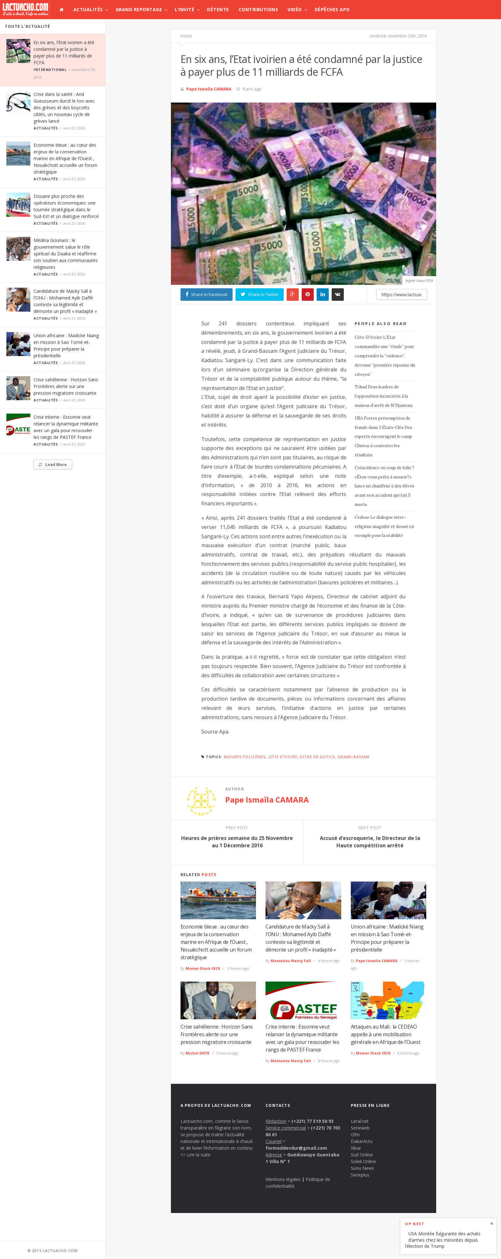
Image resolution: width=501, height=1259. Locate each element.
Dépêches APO (332, 9)
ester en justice (317, 756)
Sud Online (362, 1155)
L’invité (184, 9)
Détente (218, 9)
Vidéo (295, 9)
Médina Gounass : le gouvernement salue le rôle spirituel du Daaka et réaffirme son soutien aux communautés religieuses (66, 253)
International (50, 69)
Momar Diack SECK (203, 968)
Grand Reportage (139, 9)
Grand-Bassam (353, 756)
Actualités (88, 9)
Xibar (356, 1148)
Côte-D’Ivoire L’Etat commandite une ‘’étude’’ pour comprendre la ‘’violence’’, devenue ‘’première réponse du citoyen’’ (385, 356)
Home (186, 36)
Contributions (258, 9)
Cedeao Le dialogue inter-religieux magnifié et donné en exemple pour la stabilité (384, 527)
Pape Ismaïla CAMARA (208, 89)
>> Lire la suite (196, 1155)
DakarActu (362, 1141)
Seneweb (360, 1128)
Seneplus (360, 1175)
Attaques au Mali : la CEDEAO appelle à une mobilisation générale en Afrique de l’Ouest (385, 1034)
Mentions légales (283, 1179)
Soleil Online (363, 1161)
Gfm (355, 1134)
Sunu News (362, 1168)
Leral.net (360, 1121)
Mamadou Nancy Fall (291, 960)
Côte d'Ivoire (282, 756)
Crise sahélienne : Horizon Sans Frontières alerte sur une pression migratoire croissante (66, 386)
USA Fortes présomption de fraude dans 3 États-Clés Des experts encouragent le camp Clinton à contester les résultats (383, 437)
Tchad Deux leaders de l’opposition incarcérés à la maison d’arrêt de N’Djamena (383, 396)
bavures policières (245, 756)
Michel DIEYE (197, 1053)
